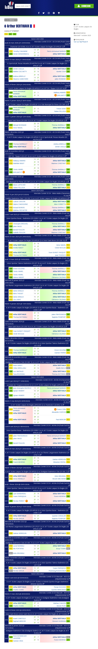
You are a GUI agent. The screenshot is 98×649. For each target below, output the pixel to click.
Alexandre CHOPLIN (59, 412)
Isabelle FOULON (19, 232)
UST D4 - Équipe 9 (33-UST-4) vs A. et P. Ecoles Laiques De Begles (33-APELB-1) (37, 156)
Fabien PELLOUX (60, 111)
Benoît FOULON (19, 230)
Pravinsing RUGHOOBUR (57, 571)
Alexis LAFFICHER (19, 185)
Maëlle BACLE (61, 368)
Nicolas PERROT (19, 501)
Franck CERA (61, 409)
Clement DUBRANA (59, 621)
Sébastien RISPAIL (59, 462)
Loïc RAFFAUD (18, 371)
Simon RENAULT (19, 479)
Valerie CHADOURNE (20, 204)
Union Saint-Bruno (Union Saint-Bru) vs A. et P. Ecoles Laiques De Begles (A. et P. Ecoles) (37, 614)
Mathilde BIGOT (18, 163)
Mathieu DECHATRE (20, 210)
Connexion (84, 6)
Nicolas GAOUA (18, 518)
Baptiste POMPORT (59, 317)
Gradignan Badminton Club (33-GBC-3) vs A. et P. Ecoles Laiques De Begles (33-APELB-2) (37, 362)
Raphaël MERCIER (19, 621)
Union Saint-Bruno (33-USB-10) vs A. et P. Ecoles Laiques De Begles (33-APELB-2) (37, 327)
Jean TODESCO (60, 255)
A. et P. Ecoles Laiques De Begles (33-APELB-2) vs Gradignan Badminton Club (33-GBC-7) (37, 472)
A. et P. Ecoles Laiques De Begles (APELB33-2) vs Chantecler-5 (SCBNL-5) (37, 405)
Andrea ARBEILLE (19, 76)
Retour (11, 20)
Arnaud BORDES (19, 207)
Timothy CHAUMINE (20, 51)
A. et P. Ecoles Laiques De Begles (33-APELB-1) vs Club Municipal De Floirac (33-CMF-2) (37, 104)
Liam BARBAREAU (19, 494)
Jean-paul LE (61, 95)
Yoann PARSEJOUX (19, 496)
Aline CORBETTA (60, 204)
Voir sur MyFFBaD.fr (81, 42)
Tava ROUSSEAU (19, 374)
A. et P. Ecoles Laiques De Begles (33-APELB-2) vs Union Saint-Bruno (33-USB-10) (37, 240)
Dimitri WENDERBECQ (21, 54)
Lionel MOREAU (18, 546)
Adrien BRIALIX (18, 291)
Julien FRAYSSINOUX (59, 314)
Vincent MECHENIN (59, 479)
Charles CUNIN (18, 590)
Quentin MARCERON (58, 590)
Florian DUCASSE (60, 587)
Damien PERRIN (60, 353)
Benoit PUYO (61, 606)
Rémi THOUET (18, 293)
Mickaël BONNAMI (19, 125)
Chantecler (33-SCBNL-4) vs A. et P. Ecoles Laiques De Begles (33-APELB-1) (37, 47)
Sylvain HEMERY (18, 391)
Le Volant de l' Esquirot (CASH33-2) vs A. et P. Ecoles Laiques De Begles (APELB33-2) (37, 385)
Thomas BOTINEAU (20, 255)
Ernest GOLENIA (19, 269)
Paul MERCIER (61, 419)
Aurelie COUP (61, 71)
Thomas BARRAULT (59, 125)
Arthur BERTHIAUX (59, 54)
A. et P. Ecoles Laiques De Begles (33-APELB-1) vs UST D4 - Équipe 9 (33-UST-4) (37, 88)
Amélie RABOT (18, 248)
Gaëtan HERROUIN (59, 459)
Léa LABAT (17, 299)
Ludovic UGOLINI (19, 201)
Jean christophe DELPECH (22, 388)
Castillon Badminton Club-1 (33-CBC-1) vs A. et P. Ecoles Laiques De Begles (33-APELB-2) (37, 198)
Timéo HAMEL (18, 169)
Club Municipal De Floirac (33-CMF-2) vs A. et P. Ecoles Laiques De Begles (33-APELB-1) (37, 182)
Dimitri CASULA (18, 69)
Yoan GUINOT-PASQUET (57, 252)
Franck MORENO (19, 462)
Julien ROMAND (60, 79)
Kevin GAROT (18, 365)
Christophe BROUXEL (20, 224)
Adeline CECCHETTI (20, 71)
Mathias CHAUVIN (59, 603)
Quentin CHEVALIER (59, 516)
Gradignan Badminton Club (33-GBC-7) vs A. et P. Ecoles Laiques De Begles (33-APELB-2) (37, 543)
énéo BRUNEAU (60, 476)
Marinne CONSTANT (58, 163)
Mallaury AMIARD (60, 92)
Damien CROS (18, 641)
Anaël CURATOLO (19, 618)
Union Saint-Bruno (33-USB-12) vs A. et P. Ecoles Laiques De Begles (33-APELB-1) (37, 120)
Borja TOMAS (61, 549)
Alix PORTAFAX (18, 549)
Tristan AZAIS (61, 109)
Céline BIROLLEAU (19, 368)
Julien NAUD (17, 226)
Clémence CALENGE (59, 277)
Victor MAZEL (18, 128)
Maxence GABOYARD (20, 79)
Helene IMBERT (18, 277)
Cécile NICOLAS (60, 248)
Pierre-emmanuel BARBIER (56, 51)
